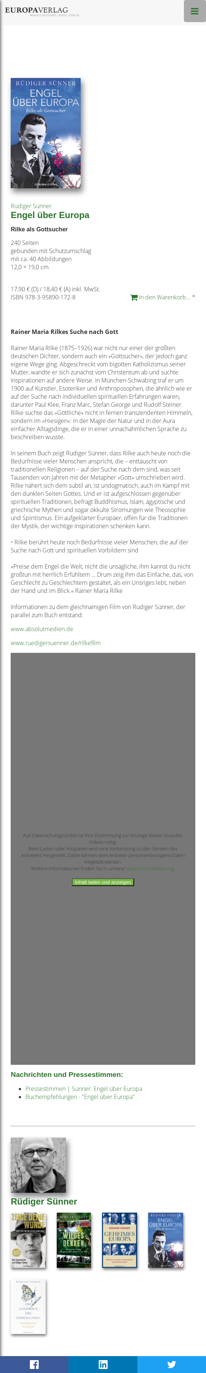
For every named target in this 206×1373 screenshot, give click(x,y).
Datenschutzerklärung (150, 868)
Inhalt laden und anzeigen (103, 882)
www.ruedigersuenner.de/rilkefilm (56, 643)
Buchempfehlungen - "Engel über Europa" (80, 1097)
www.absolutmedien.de (42, 629)
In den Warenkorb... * (162, 297)
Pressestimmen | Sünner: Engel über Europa (83, 1089)
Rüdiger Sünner (31, 206)
